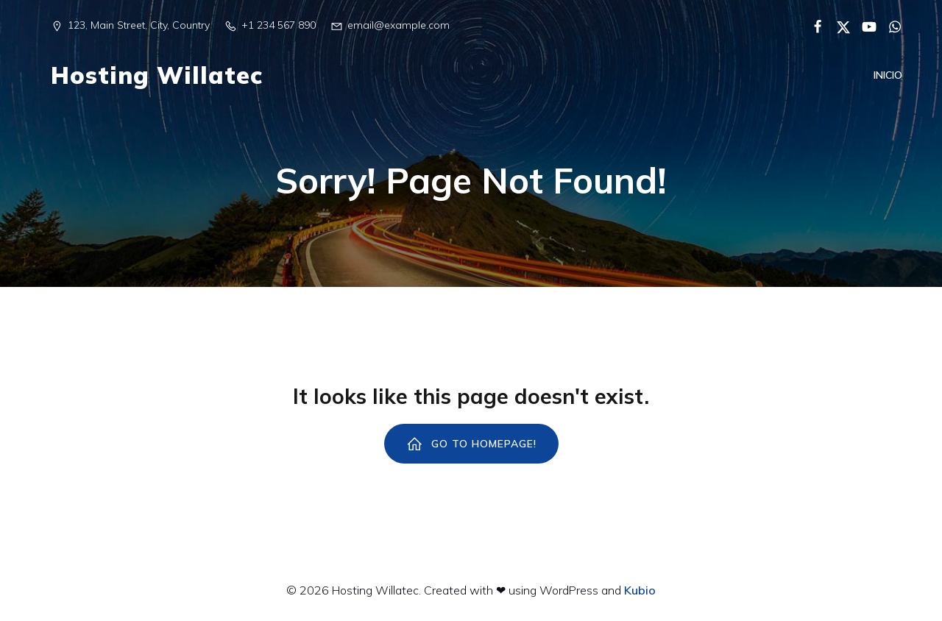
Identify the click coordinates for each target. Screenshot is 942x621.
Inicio (888, 76)
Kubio (640, 590)
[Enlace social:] (812, 26)
